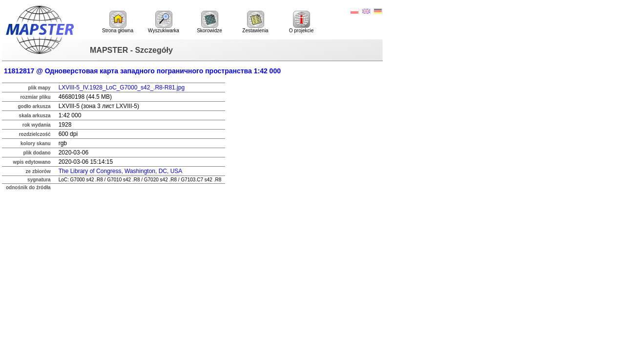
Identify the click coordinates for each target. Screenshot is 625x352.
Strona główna (117, 22)
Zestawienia (255, 22)
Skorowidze (209, 22)
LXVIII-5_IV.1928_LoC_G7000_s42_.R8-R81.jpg (122, 87)
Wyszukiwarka (163, 22)
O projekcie (301, 22)
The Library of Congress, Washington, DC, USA (121, 171)
